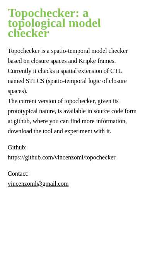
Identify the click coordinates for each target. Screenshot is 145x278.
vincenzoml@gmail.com (38, 183)
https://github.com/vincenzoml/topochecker (62, 157)
